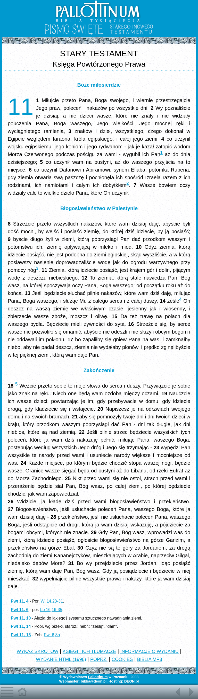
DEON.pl (131, 681)
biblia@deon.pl (93, 681)
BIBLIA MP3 (149, 659)
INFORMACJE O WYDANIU (149, 651)
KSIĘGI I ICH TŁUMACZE (89, 651)
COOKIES (122, 659)
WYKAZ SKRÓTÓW (37, 651)
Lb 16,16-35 (51, 609)
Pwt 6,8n (52, 635)
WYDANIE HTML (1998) (61, 659)
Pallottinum (98, 677)
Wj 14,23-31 (52, 601)
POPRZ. (99, 659)
